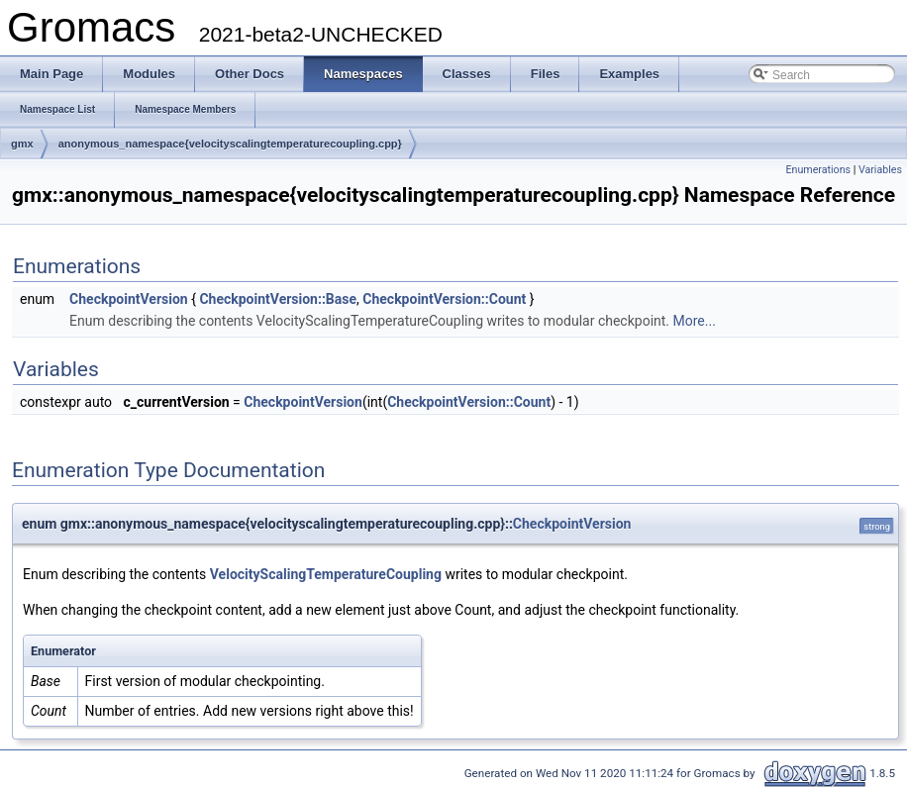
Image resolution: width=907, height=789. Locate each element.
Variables (880, 169)
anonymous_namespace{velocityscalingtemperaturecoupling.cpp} (230, 143)
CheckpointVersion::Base (277, 299)
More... (694, 321)
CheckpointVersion (128, 299)
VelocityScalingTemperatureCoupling (326, 574)
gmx (22, 143)
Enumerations (818, 169)
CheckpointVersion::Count (444, 299)
